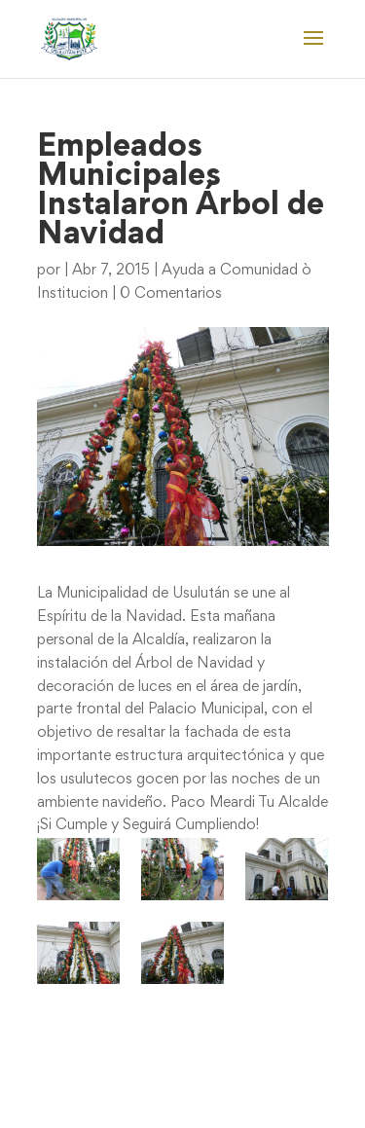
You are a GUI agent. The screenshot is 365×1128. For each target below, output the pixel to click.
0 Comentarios (171, 294)
